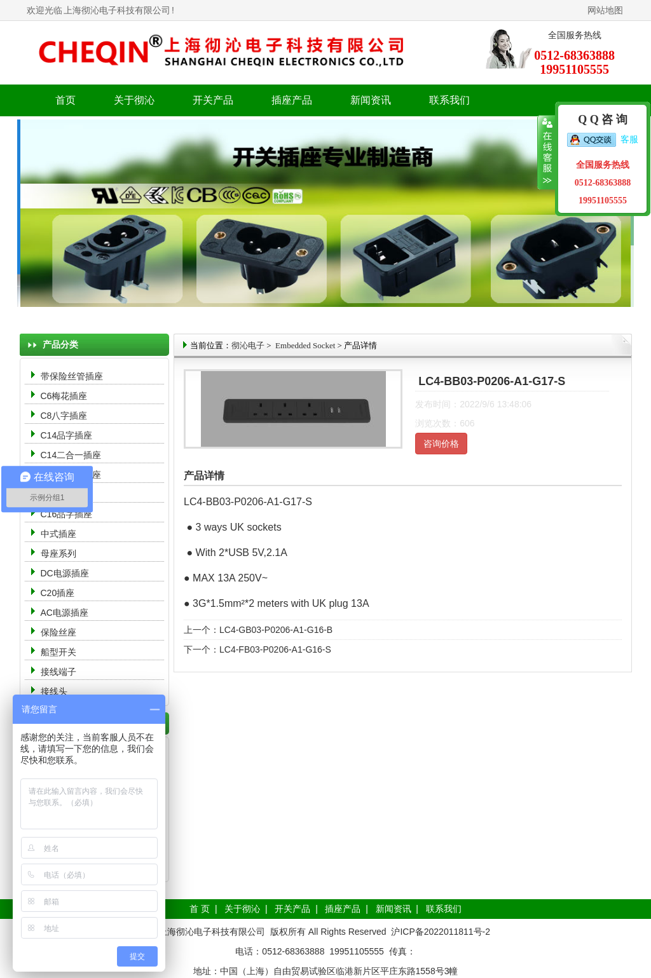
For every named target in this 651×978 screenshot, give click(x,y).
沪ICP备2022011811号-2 (440, 932)
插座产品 (342, 909)
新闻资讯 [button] (370, 100)
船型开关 (58, 652)
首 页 (199, 909)
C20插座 (58, 593)
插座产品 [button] (291, 100)
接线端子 (58, 672)
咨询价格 (441, 443)
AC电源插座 (66, 613)
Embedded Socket (304, 345)
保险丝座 (58, 632)
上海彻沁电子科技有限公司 (117, 10)
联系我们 (449, 100)
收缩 (546, 152)
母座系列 (58, 553)
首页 (65, 100)
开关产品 (292, 909)
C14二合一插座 (71, 455)
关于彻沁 (134, 100)
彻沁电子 (247, 345)
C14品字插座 (67, 435)
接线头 (54, 691)
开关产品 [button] (213, 100)
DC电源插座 (66, 573)
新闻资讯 (393, 909)
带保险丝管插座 (73, 376)
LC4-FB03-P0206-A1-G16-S (275, 649)
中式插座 (58, 534)
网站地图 (605, 10)
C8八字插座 (64, 416)
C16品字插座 (67, 514)
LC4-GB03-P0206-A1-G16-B (275, 630)
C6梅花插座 (64, 396)
